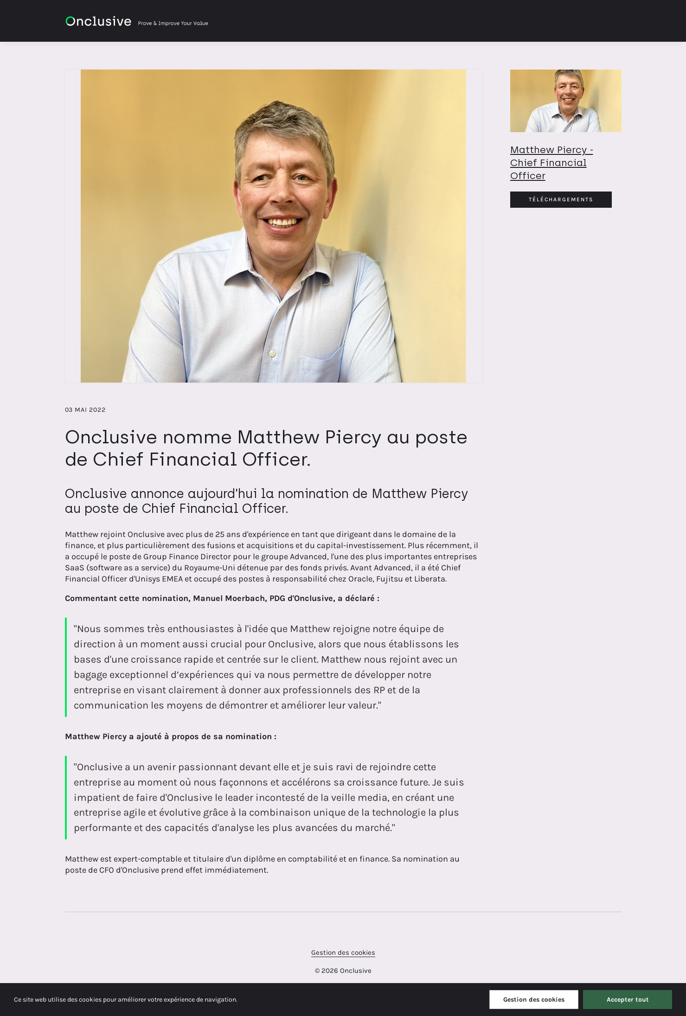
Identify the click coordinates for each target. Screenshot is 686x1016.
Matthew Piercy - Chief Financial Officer (551, 162)
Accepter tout (628, 999)
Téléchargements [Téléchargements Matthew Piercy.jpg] (561, 199)
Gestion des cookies (343, 952)
